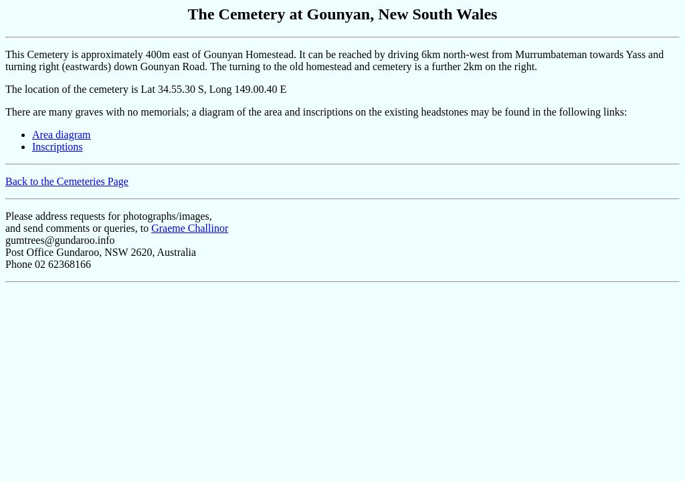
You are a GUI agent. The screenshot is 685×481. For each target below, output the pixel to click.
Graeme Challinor (189, 228)
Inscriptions (57, 146)
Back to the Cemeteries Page (66, 181)
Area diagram (61, 134)
